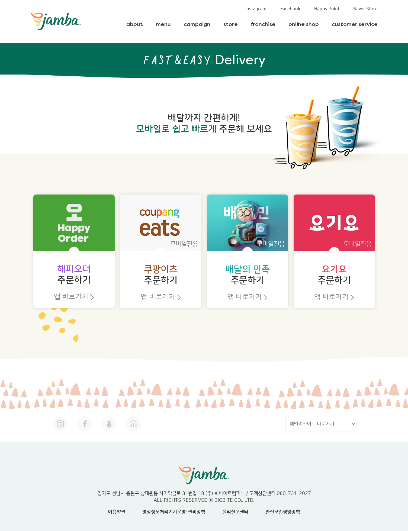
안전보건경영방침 (282, 512)
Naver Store (365, 9)
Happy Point (326, 9)
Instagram (255, 9)
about (134, 24)
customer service (355, 24)
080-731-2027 (294, 493)
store (230, 24)
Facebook (290, 9)
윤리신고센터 (235, 512)
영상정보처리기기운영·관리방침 (173, 512)
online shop (303, 24)
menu (163, 24)
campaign (197, 24)
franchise (263, 24)
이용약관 (116, 512)
